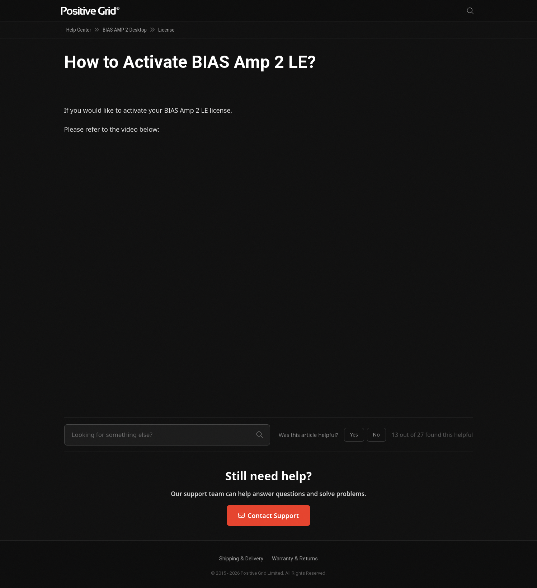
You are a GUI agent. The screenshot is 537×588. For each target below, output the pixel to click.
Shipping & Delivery (241, 558)
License (166, 30)
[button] (354, 435)
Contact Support (268, 515)
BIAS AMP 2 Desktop (125, 30)
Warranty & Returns (295, 558)
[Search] (470, 11)
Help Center (78, 30)
